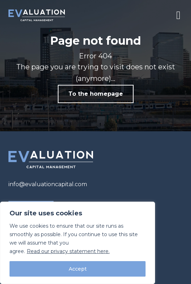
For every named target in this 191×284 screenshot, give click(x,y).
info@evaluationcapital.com (47, 184)
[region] (77, 243)
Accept (78, 269)
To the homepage (95, 93)
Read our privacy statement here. (68, 251)
